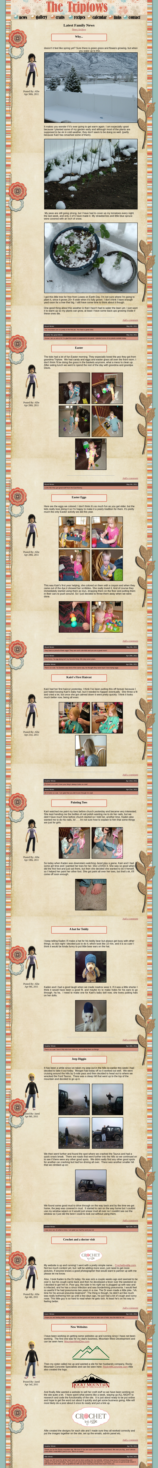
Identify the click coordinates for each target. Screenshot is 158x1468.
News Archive (79, 29)
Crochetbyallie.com (125, 1265)
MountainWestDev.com (76, 1341)
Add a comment (130, 320)
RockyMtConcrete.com (115, 1366)
